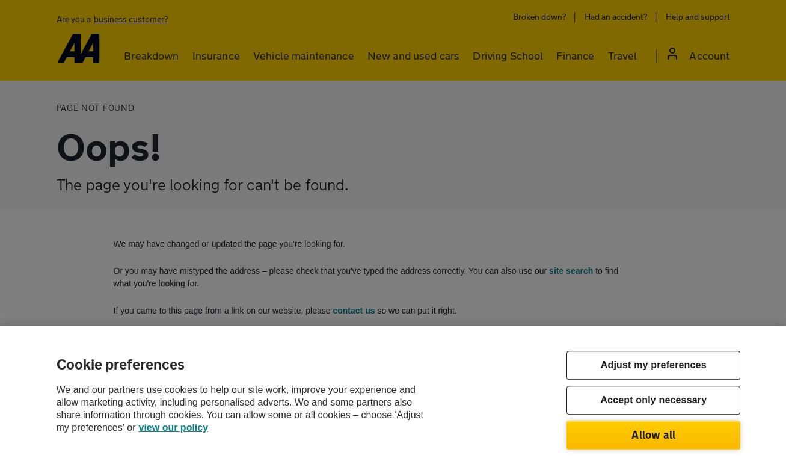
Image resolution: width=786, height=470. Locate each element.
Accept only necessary (653, 400)
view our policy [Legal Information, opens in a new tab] (174, 427)
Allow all (653, 434)
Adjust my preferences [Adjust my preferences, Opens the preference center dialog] (654, 365)
